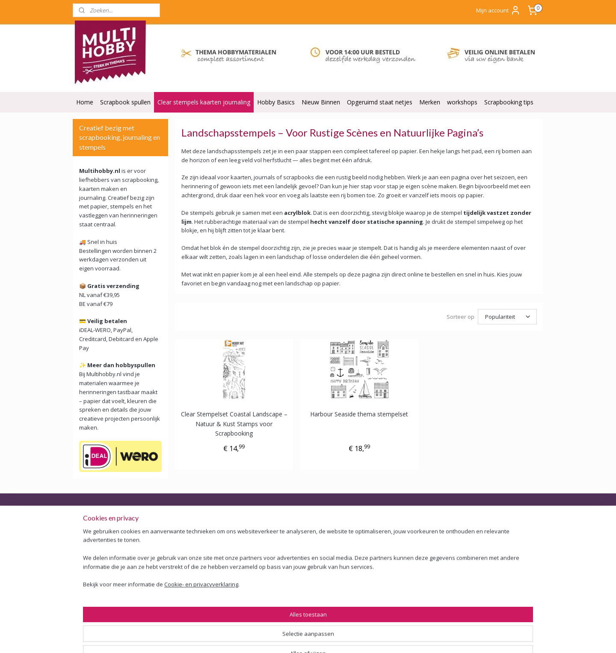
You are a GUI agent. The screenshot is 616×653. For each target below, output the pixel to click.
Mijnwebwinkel (440, 637)
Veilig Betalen (94, 537)
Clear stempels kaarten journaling (203, 102)
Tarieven (276, 599)
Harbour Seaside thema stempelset (359, 414)
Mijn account (498, 10)
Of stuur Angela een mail (487, 604)
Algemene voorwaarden (109, 527)
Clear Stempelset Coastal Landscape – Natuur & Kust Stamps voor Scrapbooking (234, 423)
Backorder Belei (98, 575)
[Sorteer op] (507, 316)
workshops (462, 102)
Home (84, 102)
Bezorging (90, 546)
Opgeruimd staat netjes (379, 102)
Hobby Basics (276, 102)
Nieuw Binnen (321, 102)
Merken (429, 102)
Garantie (88, 565)
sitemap (314, 637)
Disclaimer (90, 604)
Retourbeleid (93, 556)
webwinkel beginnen (365, 637)
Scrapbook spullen (125, 102)
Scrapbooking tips (508, 102)
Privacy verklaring (100, 585)
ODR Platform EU (100, 594)
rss (332, 637)
